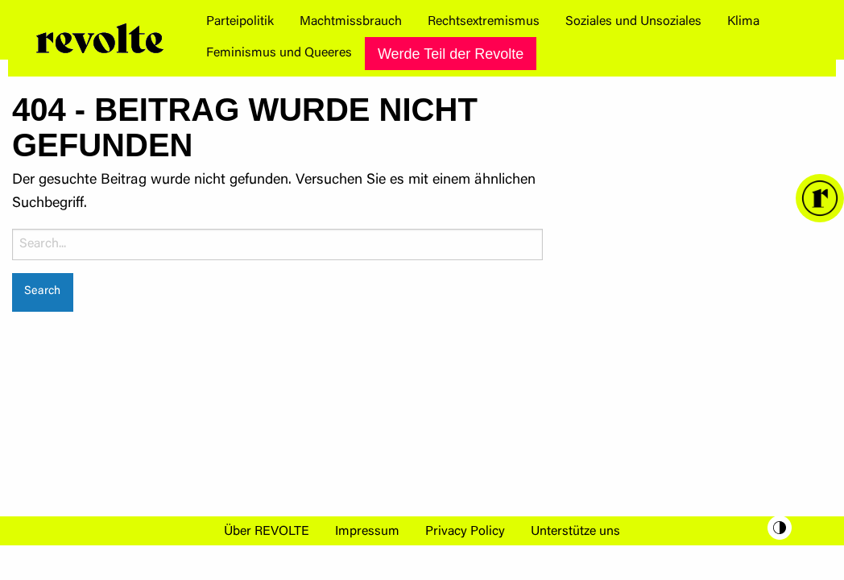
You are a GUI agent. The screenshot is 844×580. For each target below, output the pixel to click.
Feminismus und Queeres (279, 53)
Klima (743, 21)
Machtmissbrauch (351, 21)
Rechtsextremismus (484, 21)
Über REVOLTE (266, 531)
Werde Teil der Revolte (450, 54)
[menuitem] (240, 21)
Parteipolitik (240, 21)
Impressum (367, 531)
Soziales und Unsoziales (633, 21)
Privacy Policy (465, 531)
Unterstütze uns (575, 531)
